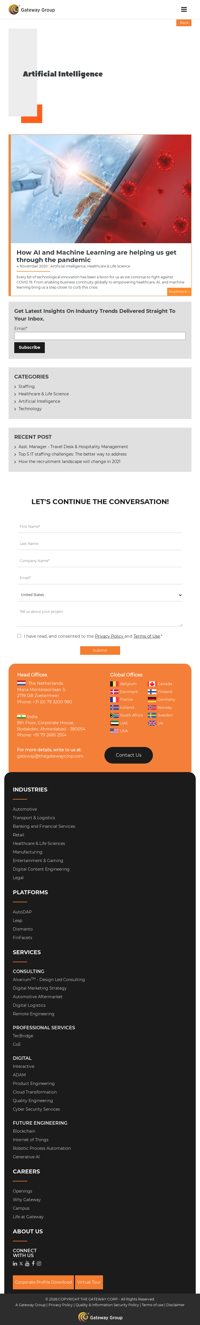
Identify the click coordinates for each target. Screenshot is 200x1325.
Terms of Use (147, 636)
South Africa (126, 715)
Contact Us (129, 755)
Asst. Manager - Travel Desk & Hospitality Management (73, 446)
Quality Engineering (33, 1100)
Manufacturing (28, 852)
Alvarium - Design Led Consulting (49, 979)
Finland (160, 692)
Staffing (27, 386)
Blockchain (24, 1131)
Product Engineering (34, 1083)
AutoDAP (22, 912)
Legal (18, 877)
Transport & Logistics (34, 817)
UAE (119, 723)
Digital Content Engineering (41, 869)
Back (184, 23)
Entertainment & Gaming (38, 860)
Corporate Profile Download (43, 1282)
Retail (18, 834)
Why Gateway (27, 1199)
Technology (30, 408)
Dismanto (23, 929)
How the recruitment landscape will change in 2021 (69, 461)
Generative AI (26, 1156)
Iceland (122, 707)
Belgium (123, 683)
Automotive (25, 809)
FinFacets (22, 937)
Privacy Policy (109, 636)
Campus (21, 1208)
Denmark (124, 691)
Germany (161, 699)
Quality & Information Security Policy (107, 1305)
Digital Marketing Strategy (40, 988)
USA (119, 730)
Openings (22, 1191)
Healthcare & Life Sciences (39, 843)
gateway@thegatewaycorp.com (50, 756)
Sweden (160, 715)
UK (155, 723)
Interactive (23, 1066)
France (121, 699)
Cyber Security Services (36, 1109)
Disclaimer (175, 1305)
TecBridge (23, 1035)
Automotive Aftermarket (37, 996)
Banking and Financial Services (44, 826)
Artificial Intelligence (39, 401)
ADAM (19, 1075)
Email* (100, 333)
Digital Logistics (29, 1005)
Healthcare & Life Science (44, 393)
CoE (17, 1044)
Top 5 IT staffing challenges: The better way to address (73, 454)
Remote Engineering (33, 1013)
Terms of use (152, 1305)
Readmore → (179, 291)
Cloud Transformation (35, 1092)
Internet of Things (31, 1139)
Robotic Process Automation (42, 1148)
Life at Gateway (28, 1216)
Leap (17, 920)
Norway (160, 707)
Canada (160, 683)
